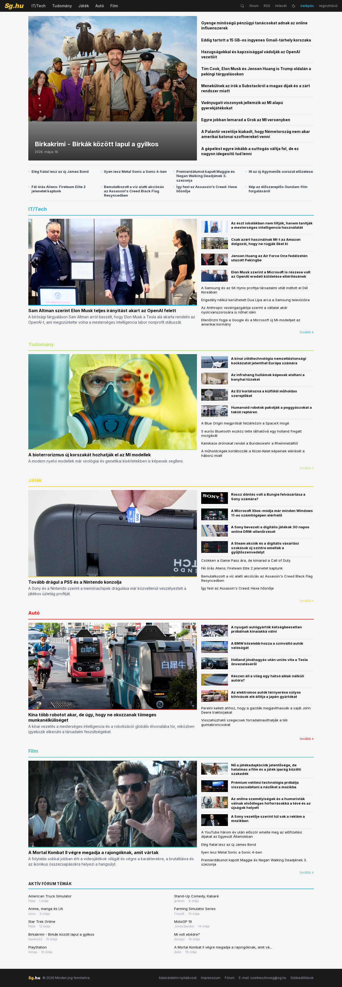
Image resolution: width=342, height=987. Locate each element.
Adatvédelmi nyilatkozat (178, 978)
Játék (83, 5)
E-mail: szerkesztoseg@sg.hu (262, 978)
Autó (99, 5)
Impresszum (210, 978)
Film (114, 5)
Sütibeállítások (302, 978)
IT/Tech (39, 5)
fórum (254, 6)
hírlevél (281, 6)
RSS (267, 6)
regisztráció (328, 6)
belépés (307, 6)
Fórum (230, 978)
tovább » (307, 332)
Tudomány (62, 5)
